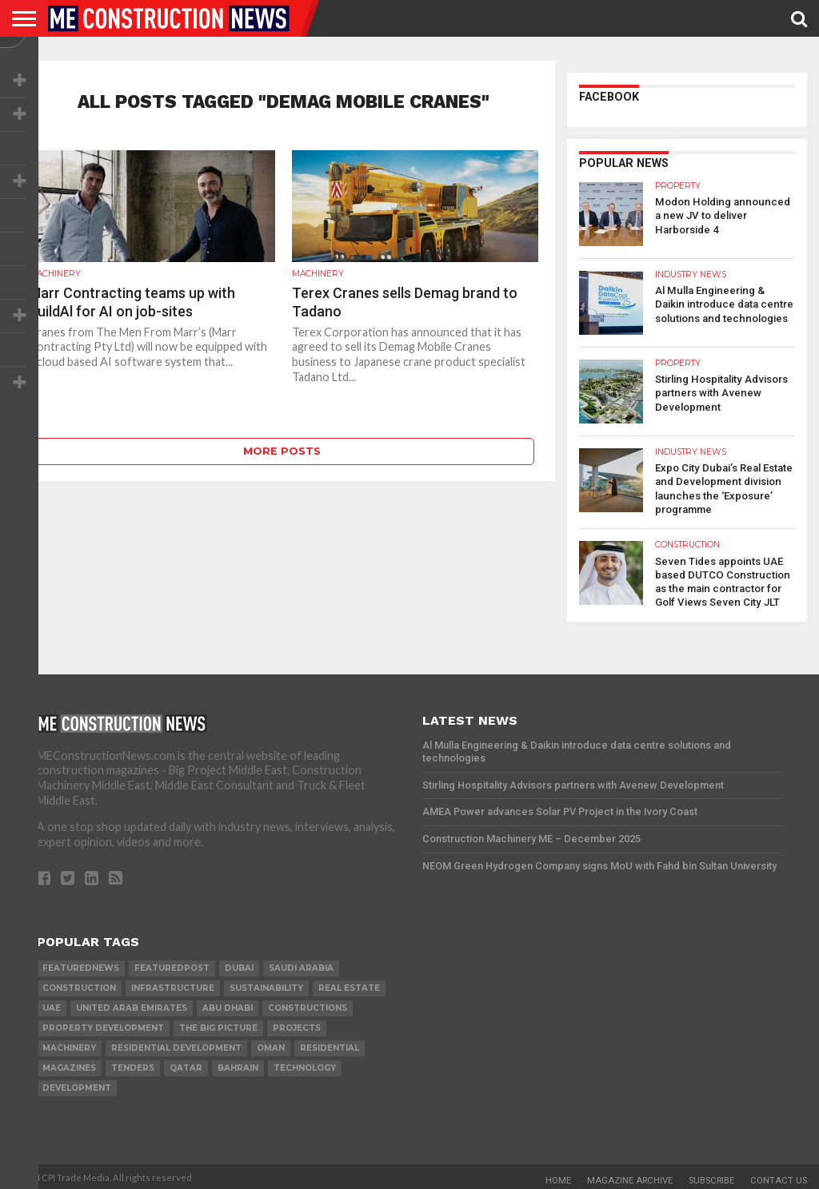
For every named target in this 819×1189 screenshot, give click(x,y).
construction (79, 984)
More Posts (282, 451)
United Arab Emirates (131, 1004)
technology (305, 1064)
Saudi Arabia (301, 964)
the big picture (218, 1024)
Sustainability (266, 984)
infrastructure (172, 984)
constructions (307, 1004)
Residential (329, 1044)
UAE (51, 1004)
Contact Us (778, 1176)
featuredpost (172, 964)
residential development (176, 1044)
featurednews (80, 964)
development (76, 1084)
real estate (349, 984)
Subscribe (711, 1176)
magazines (69, 1064)
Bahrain (238, 1064)
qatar (186, 1064)
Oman (271, 1044)
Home (558, 1176)
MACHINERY (69, 1044)
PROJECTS (297, 1024)
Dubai (239, 964)
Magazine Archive (630, 1176)
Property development (103, 1024)
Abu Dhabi (227, 1004)
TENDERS (132, 1064)
